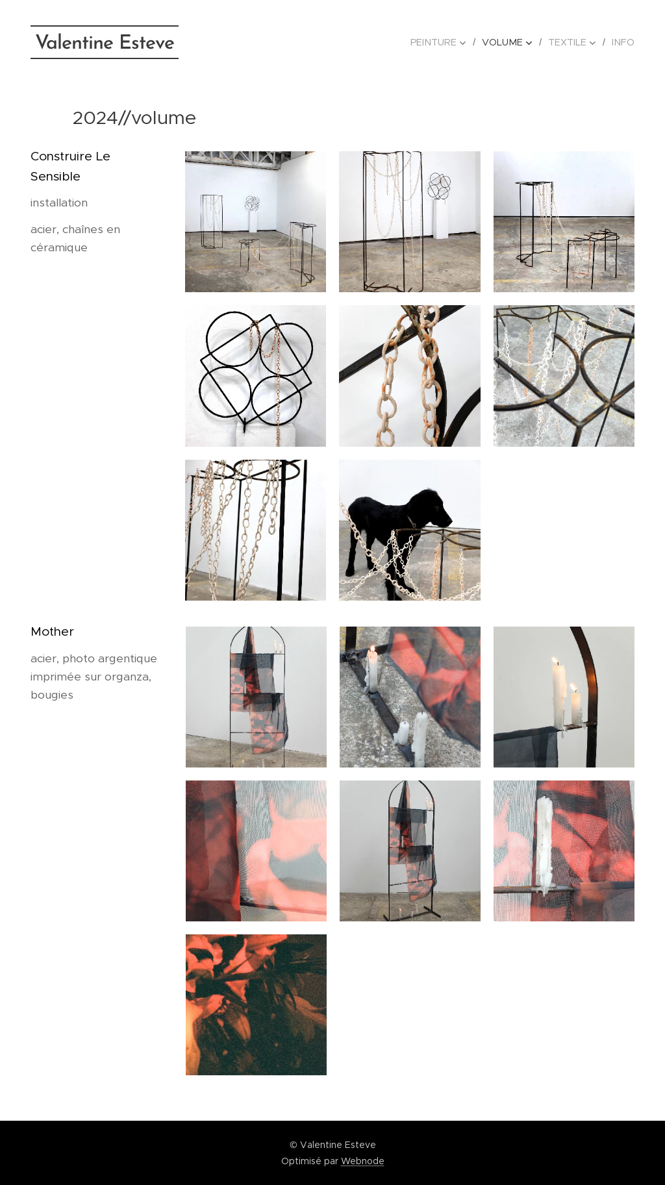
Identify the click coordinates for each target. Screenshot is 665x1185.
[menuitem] (446, 42)
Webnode (362, 1161)
